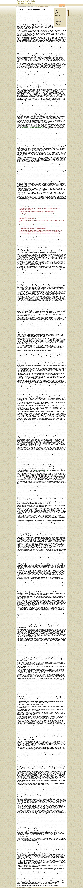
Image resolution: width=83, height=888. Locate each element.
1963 (35, 6)
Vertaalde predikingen (21, 6)
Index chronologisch (30, 6)
